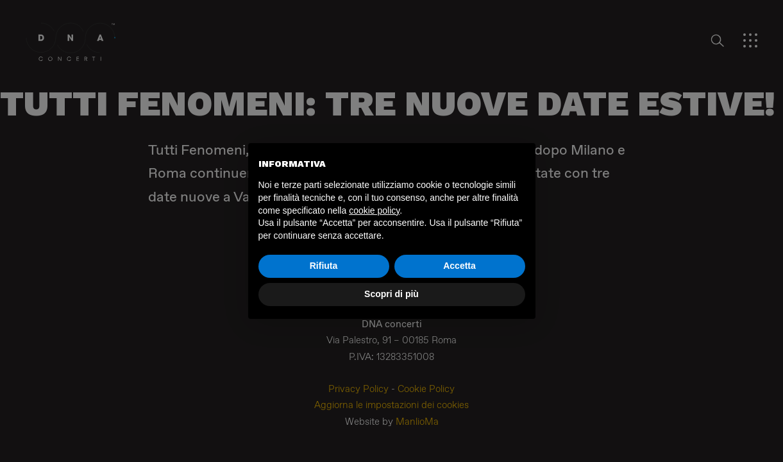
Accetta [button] (459, 266)
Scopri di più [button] (391, 294)
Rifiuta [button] (324, 266)
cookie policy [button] (374, 210)
